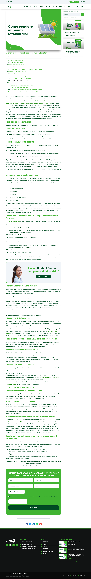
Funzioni (25, 6)
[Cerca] (82, 14)
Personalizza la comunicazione (16, 64)
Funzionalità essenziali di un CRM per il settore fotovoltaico (23, 76)
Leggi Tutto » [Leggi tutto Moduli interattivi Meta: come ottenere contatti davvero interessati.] (70, 550)
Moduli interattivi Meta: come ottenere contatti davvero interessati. (72, 53)
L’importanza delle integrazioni (16, 82)
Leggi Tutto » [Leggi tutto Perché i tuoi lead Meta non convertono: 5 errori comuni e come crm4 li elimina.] (70, 545)
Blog (69, 6)
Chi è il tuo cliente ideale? (16, 62)
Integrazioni (33, 6)
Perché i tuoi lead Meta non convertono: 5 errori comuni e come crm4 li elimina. (72, 34)
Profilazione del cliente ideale (15, 60)
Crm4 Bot (41, 6)
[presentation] (17, 501)
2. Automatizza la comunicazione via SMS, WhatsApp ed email (26, 89)
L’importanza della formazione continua (20, 73)
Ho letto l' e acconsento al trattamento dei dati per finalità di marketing (33, 497)
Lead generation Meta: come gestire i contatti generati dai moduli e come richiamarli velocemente (76, 556)
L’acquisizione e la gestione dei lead (17, 67)
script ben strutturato (14, 221)
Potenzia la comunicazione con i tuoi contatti (21, 85)
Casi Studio (62, 6)
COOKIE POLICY (74, 575)
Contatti (82, 6)
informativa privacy (19, 497)
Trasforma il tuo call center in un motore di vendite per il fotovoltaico (25, 92)
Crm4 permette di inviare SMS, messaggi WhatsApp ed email (22, 421)
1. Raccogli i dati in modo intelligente (19, 87)
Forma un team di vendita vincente (17, 71)
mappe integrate (11, 384)
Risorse (75, 6)
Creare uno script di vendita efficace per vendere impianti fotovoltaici (25, 69)
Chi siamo (54, 6)
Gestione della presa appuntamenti (19, 80)
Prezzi (48, 6)
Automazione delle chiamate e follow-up (20, 78)
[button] (59, 56)
